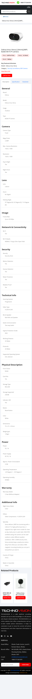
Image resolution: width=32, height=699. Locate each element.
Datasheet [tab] (25, 82)
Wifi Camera (23, 68)
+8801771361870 (25, 2)
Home (5, 16)
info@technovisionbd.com (19, 657)
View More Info (5, 71)
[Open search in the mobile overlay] (16, 11)
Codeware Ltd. (23, 672)
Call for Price (6, 75)
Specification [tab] (16, 82)
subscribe (25, 664)
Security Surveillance (14, 68)
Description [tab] (5, 82)
